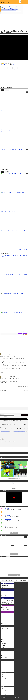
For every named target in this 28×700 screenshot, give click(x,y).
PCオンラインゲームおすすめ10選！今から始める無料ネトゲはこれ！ (10, 6)
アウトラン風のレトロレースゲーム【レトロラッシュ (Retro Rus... (9, 8)
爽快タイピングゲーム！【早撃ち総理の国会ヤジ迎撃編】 (8, 10)
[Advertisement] (14, 21)
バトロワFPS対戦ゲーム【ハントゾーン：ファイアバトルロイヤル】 (9, 9)
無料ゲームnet (5, 3)
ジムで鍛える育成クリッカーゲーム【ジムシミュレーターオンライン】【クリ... (11, 11)
